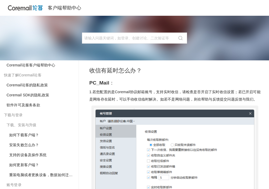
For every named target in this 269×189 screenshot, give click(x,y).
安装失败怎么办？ (24, 145)
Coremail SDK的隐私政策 (28, 95)
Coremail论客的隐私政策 (27, 85)
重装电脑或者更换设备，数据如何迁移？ (42, 175)
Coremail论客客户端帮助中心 (31, 65)
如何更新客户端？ (24, 165)
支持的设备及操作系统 (27, 155)
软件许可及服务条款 (23, 105)
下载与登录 (13, 115)
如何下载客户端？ (24, 135)
